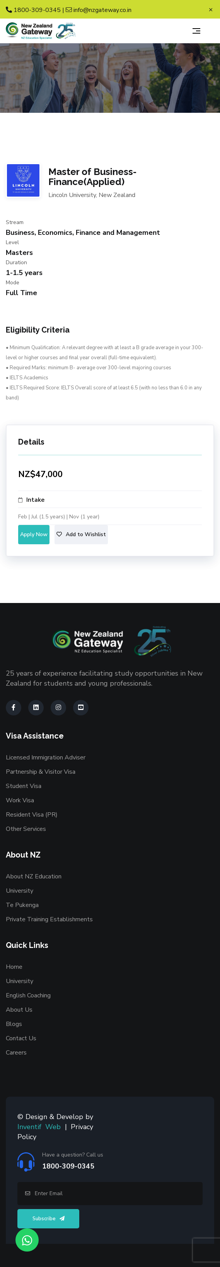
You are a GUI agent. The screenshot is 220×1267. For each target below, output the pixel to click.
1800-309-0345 (33, 10)
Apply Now (34, 534)
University (19, 891)
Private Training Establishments (49, 919)
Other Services (26, 829)
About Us (19, 1009)
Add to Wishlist (81, 534)
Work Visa (20, 800)
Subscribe (48, 1218)
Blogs (14, 1024)
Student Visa (23, 786)
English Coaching (28, 995)
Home (14, 967)
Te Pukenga (22, 905)
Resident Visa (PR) (32, 814)
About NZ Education (33, 876)
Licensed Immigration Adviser (45, 757)
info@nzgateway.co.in (98, 10)
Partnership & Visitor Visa (40, 772)
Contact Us (21, 1038)
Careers (16, 1052)
